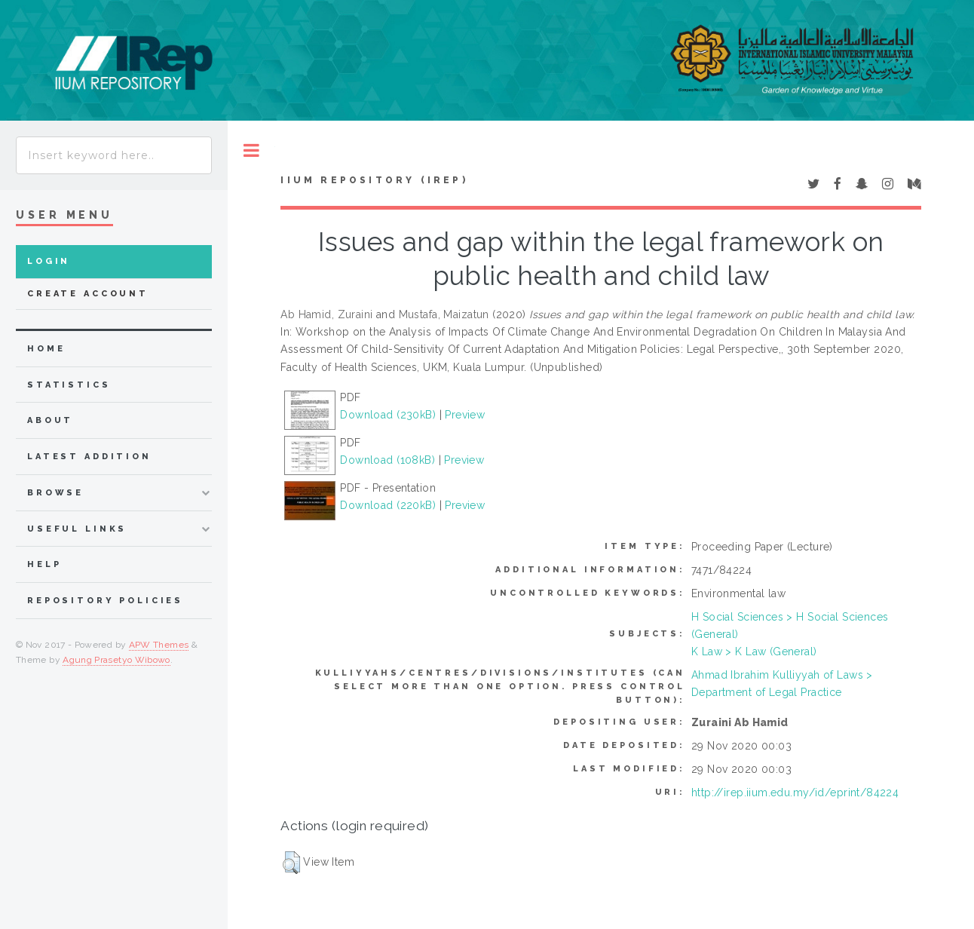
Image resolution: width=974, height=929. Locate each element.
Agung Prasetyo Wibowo (116, 660)
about (50, 420)
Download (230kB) (388, 415)
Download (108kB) (387, 460)
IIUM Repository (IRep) (373, 180)
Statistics (69, 385)
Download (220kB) (388, 505)
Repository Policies (105, 601)
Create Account (88, 294)
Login (48, 261)
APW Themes (159, 644)
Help (44, 564)
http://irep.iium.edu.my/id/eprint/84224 (795, 792)
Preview (465, 415)
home (46, 349)
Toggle (251, 150)
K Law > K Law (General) (754, 651)
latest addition (89, 456)
